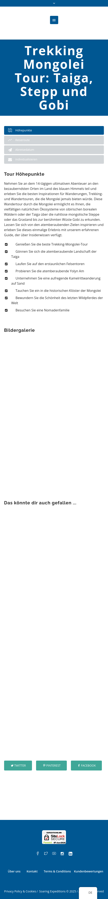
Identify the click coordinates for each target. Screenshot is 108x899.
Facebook (88, 765)
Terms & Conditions (57, 871)
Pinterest (53, 765)
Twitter (20, 765)
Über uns (14, 871)
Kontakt (32, 871)
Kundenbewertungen (88, 871)
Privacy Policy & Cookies (20, 891)
